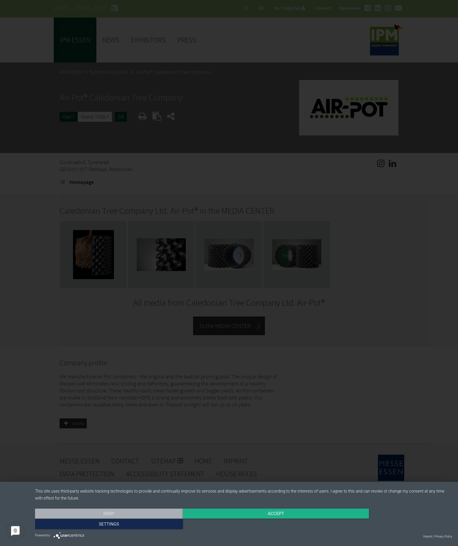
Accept (243, 524)
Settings (389, 524)
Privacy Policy (443, 536)
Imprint (427, 536)
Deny (97, 524)
